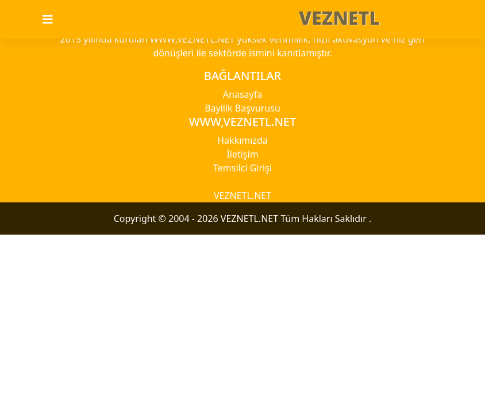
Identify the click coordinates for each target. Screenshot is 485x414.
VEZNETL (339, 17)
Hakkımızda (242, 140)
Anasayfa (242, 94)
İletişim (242, 154)
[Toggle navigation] (55, 19)
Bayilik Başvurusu (242, 108)
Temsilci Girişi (242, 168)
